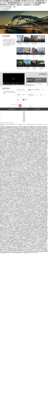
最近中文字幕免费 (18, 196)
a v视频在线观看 (27, 138)
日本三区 (23, 187)
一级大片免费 (31, 134)
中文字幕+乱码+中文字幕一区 (22, 224)
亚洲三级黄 (25, 247)
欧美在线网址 (5, 208)
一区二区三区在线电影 (6, 240)
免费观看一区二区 (34, 242)
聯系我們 (9, 8)
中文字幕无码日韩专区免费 (40, 145)
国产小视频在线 (26, 172)
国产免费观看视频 (19, 223)
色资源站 (39, 243)
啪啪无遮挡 (8, 126)
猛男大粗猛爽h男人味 (39, 225)
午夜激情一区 (3, 167)
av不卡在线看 (21, 138)
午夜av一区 (14, 168)
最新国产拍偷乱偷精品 (13, 225)
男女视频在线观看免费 (12, 129)
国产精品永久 (10, 193)
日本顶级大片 (42, 169)
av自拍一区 (29, 243)
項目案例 (4, 8)
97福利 (45, 201)
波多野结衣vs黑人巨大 (13, 198)
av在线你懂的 (10, 202)
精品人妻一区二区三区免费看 (38, 193)
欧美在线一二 (40, 183)
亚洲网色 (26, 140)
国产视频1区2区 (12, 194)
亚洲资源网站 (18, 227)
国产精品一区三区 (25, 169)
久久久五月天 (15, 182)
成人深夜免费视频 (12, 192)
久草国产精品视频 (39, 130)
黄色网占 (30, 172)
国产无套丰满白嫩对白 (26, 170)
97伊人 (6, 147)
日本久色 (44, 244)
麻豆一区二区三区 (24, 248)
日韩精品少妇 (32, 129)
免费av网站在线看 (38, 182)
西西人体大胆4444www (35, 184)
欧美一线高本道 (16, 193)
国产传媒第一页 (8, 222)
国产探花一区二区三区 (38, 131)
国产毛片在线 (42, 187)
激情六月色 (21, 193)
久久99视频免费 (26, 131)
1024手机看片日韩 (15, 243)
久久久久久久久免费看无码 (22, 127)
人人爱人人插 (18, 168)
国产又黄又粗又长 (17, 167)
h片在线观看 (34, 238)
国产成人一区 (27, 177)
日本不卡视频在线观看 (43, 231)
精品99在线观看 (19, 250)
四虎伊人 (38, 235)
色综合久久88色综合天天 (24, 148)
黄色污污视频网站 (5, 243)
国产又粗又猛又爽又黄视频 (26, 221)
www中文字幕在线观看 (30, 179)
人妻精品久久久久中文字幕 (35, 229)
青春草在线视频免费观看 (39, 176)
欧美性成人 (3, 241)
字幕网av (14, 138)
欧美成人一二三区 (3, 250)
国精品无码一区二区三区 (10, 201)
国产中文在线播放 (25, 132)
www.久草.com (34, 252)
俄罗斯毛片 (36, 205)
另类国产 (5, 244)
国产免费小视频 (2, 168)
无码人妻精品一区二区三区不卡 (11, 197)
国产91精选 (15, 249)
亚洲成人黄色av (17, 190)
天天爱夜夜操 (2, 207)
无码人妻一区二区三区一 (6, 137)
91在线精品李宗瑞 (33, 237)
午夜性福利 (34, 224)
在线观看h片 (42, 245)
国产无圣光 (41, 147)
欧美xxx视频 (33, 204)
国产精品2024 (7, 132)
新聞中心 (2, 10)
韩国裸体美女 (15, 175)
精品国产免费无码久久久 (15, 148)
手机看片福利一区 (21, 133)
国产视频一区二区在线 (26, 245)
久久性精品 (44, 171)
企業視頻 (6, 9)
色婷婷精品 (8, 183)
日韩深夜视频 (12, 136)
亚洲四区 (1, 131)
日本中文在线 (7, 223)
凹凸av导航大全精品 (43, 127)
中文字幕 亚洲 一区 (6, 226)
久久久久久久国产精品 (40, 220)
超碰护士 (30, 140)
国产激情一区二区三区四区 (23, 134)
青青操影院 (21, 236)
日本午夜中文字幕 (3, 182)
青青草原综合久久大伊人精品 (22, 203)
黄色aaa (40, 164)
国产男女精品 (34, 208)
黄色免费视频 (25, 193)
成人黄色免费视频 (14, 150)
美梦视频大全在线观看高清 (20, 234)
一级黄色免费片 (40, 236)
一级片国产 (11, 177)
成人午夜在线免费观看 (36, 195)
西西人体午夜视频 (33, 136)
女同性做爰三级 (9, 144)
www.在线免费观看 (22, 229)
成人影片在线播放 (37, 248)
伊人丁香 (15, 203)
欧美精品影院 (20, 244)
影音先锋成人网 (15, 186)
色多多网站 (39, 173)
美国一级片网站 (26, 191)
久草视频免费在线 (6, 131)
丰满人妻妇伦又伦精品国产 (23, 204)
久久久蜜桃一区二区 (5, 177)
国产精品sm (36, 143)
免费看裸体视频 (42, 221)
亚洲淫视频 (14, 239)
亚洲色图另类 (29, 225)
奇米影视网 (43, 136)
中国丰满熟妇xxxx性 (28, 200)
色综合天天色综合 (25, 249)
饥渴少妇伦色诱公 (6, 198)
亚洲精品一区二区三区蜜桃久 (36, 133)
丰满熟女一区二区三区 (18, 146)
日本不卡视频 (6, 130)
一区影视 (9, 243)
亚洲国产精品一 (21, 131)
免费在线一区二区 (42, 142)
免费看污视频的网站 (9, 171)
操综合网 (33, 127)
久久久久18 (20, 170)
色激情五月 (32, 143)
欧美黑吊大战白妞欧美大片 (24, 128)
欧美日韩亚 (45, 147)
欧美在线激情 (43, 168)
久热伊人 (36, 230)
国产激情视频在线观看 (44, 206)
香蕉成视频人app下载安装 (14, 241)
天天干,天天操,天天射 (9, 145)
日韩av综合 (17, 238)
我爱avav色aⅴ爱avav (14, 126)
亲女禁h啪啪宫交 (26, 183)
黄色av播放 (4, 183)
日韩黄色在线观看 (13, 223)
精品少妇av (9, 142)
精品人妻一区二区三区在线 (24, 163)
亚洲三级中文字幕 (15, 236)
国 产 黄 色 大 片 (10, 251)
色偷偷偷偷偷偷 (17, 163)
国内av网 (10, 226)
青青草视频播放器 (11, 135)
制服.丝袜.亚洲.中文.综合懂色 (34, 185)
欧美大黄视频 (20, 230)
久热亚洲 (44, 204)
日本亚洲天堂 (32, 245)
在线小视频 (13, 184)
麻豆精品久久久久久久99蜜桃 (29, 239)
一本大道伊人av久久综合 (17, 185)
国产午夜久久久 (9, 235)
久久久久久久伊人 (15, 176)
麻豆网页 (2, 134)
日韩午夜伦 (26, 220)
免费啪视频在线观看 (7, 184)
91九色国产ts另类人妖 (31, 196)
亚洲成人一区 (22, 149)
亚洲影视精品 (12, 196)
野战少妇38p (43, 237)
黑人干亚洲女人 (35, 232)
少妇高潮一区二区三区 (38, 239)
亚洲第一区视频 (26, 189)
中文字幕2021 (9, 239)
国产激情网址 (8, 250)
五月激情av (19, 198)
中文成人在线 (40, 250)
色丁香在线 (3, 231)
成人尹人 (30, 186)
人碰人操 (38, 208)
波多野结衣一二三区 (9, 169)
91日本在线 (12, 167)
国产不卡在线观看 (31, 248)
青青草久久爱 (18, 137)
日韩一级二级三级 (36, 206)
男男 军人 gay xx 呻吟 (33, 250)
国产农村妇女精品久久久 (38, 207)
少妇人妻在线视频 (28, 133)
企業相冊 (6, 10)
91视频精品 (7, 241)
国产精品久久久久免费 (40, 223)
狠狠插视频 (22, 195)
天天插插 (43, 194)
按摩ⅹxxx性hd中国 (20, 225)
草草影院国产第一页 (3, 148)
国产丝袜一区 (17, 201)
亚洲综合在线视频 (27, 175)
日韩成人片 (43, 173)
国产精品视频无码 (25, 173)
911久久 (35, 244)
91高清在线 (5, 205)
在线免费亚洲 (27, 229)
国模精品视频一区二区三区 (22, 243)
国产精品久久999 (15, 179)
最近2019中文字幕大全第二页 (29, 171)
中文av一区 (28, 143)
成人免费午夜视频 (30, 146)
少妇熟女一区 (30, 233)
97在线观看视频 (19, 245)
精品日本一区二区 (4, 188)
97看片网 (11, 131)
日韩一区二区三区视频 (22, 241)
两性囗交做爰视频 (29, 141)
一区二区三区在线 (28, 168)
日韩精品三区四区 (9, 178)
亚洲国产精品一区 (25, 139)
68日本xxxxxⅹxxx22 (27, 242)
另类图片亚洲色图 (10, 228)
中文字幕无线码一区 (43, 181)
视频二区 (4, 138)
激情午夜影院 (39, 144)
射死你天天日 (41, 146)
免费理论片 (20, 182)
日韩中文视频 (29, 127)
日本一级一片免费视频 (14, 229)
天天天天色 (20, 145)
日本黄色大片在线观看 (39, 204)
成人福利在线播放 (3, 201)
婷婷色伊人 (19, 199)
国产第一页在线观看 (10, 206)
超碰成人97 (23, 227)
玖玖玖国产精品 (33, 175)
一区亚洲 (33, 240)
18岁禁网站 (41, 166)
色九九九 (30, 128)
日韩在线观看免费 (26, 136)
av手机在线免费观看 (33, 177)
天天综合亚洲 (27, 199)
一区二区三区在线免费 (39, 135)
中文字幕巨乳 (41, 184)
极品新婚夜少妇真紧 (13, 199)
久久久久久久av (3, 248)
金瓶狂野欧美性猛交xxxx (7, 164)
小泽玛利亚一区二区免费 (7, 180)
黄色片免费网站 (17, 246)
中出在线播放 (32, 181)
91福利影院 (7, 207)
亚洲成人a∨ (43, 179)
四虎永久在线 (31, 227)
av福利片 (17, 138)
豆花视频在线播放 (28, 184)
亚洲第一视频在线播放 (16, 144)
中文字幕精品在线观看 (24, 130)
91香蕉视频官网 (36, 146)
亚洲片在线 (24, 206)
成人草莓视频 (23, 178)
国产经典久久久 (16, 202)
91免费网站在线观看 (25, 185)
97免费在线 (38, 221)
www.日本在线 (34, 200)
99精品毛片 (44, 150)
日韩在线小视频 (33, 234)
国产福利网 (24, 126)
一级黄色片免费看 (32, 182)
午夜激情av (32, 131)
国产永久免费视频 (40, 224)
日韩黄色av (9, 195)
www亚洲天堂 (18, 233)
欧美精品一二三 (18, 132)
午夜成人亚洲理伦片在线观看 (33, 132)
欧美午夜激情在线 (24, 233)
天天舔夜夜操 (3, 176)
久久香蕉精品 (5, 202)
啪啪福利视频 (36, 191)
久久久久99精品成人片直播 (14, 220)
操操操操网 (4, 144)
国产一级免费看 (29, 142)
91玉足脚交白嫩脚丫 (27, 174)
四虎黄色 (37, 166)
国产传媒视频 (15, 171)
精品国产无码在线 (30, 205)
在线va (29, 204)
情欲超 (41, 196)
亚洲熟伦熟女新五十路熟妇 (11, 248)
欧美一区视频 (22, 201)
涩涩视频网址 (16, 252)
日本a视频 (9, 205)
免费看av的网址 (18, 221)
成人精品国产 (30, 224)
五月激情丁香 (36, 189)
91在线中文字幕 (13, 137)
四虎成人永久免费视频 (23, 252)
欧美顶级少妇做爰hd (3, 142)
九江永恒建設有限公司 (24, 109)
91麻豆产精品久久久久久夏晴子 (14, 130)
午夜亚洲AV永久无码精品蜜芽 (31, 137)
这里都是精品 (34, 148)
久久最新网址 (16, 128)
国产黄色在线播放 (21, 176)
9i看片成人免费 (5, 193)
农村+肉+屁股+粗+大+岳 (5, 196)
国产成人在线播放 (32, 164)
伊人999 (33, 225)
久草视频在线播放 (11, 163)
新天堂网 (18, 222)
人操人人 (37, 197)
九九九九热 (12, 183)
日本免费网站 (16, 204)
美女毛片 (43, 133)
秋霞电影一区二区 (32, 249)
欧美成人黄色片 (20, 175)
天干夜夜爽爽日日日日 (44, 167)
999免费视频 (33, 221)
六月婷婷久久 (21, 191)
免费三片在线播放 (9, 168)
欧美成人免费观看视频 (22, 143)
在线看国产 (28, 241)
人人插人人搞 (4, 191)
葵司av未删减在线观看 (9, 233)
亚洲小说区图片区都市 (6, 221)
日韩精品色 (45, 224)
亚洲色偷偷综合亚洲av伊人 (32, 203)
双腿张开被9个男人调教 (7, 172)
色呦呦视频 (25, 240)
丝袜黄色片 (16, 169)
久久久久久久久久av (14, 247)
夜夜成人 (34, 223)
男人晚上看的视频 (33, 145)
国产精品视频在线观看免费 (17, 188)
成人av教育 (20, 187)
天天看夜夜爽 (17, 136)
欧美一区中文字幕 (42, 172)
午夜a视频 (37, 164)
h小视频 (46, 227)
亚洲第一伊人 (15, 251)
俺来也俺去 (11, 204)
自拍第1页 (6, 237)
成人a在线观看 (11, 140)
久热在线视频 (29, 240)
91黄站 (19, 197)
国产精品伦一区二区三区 (21, 207)
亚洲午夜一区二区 (35, 142)
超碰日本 (14, 245)
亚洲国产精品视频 (42, 226)
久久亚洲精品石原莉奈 (27, 230)
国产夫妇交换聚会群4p (39, 246)
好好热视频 (3, 132)
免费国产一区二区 (32, 176)
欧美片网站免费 (32, 251)
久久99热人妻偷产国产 (40, 192)
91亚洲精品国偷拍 (11, 237)
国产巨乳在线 (7, 220)
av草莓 (43, 130)
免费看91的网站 (15, 244)
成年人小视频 (32, 170)
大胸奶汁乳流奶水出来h (32, 173)
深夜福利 (1, 228)
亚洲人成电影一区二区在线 (11, 173)
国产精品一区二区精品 (19, 240)
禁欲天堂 (13, 165)
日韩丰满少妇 (31, 189)
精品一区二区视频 (36, 172)
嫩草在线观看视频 (40, 244)
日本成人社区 (42, 149)
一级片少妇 (5, 179)
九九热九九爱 (15, 177)
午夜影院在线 (10, 188)
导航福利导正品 (41, 230)
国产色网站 (12, 252)
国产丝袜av (8, 252)
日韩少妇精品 (24, 146)
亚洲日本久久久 (20, 171)
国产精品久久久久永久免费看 (24, 164)
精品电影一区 (14, 195)
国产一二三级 (8, 143)
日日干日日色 (31, 183)
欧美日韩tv (14, 226)
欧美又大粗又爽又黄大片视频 (27, 231)
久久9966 (33, 188)
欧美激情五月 (10, 166)
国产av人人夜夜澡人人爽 (13, 162)
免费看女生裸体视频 (29, 206)
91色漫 (44, 207)
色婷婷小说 (35, 247)
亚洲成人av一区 (17, 237)
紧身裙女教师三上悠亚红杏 (19, 242)
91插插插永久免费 (25, 182)
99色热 (38, 149)
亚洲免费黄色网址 (42, 198)
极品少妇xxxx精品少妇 (43, 202)
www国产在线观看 (41, 205)
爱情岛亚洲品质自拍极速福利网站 (9, 238)
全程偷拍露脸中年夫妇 (6, 229)
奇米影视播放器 (9, 138)
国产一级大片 (4, 246)
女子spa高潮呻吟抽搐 (15, 180)
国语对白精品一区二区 (41, 177)
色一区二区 (32, 191)
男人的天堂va (29, 252)
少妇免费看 (4, 146)
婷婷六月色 (25, 202)
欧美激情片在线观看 (32, 144)
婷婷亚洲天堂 (43, 180)
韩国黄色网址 (37, 129)
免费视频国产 (43, 203)
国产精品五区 (17, 149)
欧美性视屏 (2, 242)
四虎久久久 (9, 179)
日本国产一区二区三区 (39, 249)
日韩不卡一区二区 (5, 129)
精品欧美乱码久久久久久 (42, 134)
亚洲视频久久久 (10, 224)
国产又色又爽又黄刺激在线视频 (9, 190)
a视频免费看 (11, 175)
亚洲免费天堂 (34, 201)
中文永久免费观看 (36, 202)
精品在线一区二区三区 (27, 192)
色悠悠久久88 (34, 174)
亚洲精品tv (2, 190)
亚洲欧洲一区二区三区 (29, 187)
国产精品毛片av (32, 135)
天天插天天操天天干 (26, 145)
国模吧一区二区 (25, 147)
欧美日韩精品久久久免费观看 (39, 227)
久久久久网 (21, 220)
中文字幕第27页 (18, 173)
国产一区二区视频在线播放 (30, 246)
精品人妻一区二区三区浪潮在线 (23, 251)
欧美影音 (15, 224)
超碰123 (29, 220)
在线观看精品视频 (34, 241)
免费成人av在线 (35, 128)
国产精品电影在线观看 (40, 234)
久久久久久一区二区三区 (5, 136)
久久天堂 (13, 174)
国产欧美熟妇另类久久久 (15, 139)
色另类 (41, 208)
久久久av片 (41, 191)
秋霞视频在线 (3, 252)
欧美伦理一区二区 (5, 227)
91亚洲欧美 (37, 147)
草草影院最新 (19, 249)
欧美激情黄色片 (3, 200)
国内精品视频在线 (20, 172)
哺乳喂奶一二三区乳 (31, 130)
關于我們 (2, 9)
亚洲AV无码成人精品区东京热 (39, 190)
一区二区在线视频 (9, 249)
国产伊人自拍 (38, 237)
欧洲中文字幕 (7, 134)
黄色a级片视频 (5, 166)
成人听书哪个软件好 (41, 242)
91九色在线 (45, 193)
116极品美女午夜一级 (42, 132)
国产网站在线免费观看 (7, 127)
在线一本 (2, 163)
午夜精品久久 (20, 141)
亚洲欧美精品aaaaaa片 (12, 227)
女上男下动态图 (11, 133)
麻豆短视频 (39, 194)
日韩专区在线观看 (36, 231)
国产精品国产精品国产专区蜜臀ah (5, 141)
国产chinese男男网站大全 (13, 232)
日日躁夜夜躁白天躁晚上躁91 (23, 208)
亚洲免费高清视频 (21, 177)
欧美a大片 (8, 185)
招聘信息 (9, 9)
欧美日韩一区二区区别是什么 (26, 167)
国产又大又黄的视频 (12, 181)
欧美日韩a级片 (31, 169)
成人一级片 (42, 195)
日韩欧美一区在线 (28, 201)
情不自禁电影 (24, 228)
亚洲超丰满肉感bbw (10, 146)
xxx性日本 (4, 174)
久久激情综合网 (42, 197)
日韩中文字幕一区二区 (38, 171)
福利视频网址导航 (9, 182)
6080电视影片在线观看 (44, 140)
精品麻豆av (7, 162)
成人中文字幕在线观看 (24, 190)
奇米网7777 (42, 229)
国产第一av (27, 227)
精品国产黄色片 (23, 197)
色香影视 (4, 228)
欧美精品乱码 (45, 249)
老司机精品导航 (43, 248)
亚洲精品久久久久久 (33, 199)
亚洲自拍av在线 (33, 192)
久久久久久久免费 (5, 186)
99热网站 (32, 168)
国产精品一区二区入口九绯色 (30, 162)
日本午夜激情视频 (39, 150)
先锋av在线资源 (2, 171)
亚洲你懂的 (13, 234)
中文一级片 (13, 205)
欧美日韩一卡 (9, 200)
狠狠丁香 (21, 136)
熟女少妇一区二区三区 (15, 191)
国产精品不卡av (34, 243)
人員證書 (4, 10)
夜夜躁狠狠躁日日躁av (18, 231)
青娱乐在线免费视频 (14, 143)
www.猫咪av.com (5, 170)
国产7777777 (34, 235)
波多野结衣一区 (29, 235)
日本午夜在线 (10, 244)
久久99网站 (27, 176)
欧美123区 (33, 167)
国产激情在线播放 (41, 139)
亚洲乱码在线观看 (38, 162)
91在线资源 (6, 175)
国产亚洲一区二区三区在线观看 (27, 165)
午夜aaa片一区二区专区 (11, 246)
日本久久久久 (15, 170)
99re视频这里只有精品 (18, 206)
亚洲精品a (1, 128)
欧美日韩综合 (24, 235)
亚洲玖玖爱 (25, 232)
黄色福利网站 (37, 196)
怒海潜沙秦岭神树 (5, 189)
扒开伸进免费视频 (37, 179)
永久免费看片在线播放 (22, 179)
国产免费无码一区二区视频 (18, 189)
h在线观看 (28, 129)
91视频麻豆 (20, 126)
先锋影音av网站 (43, 243)
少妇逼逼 (4, 204)
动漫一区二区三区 (30, 247)
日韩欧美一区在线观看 (37, 165)
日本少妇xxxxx (13, 221)
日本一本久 (30, 194)
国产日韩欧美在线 (26, 181)
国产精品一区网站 (41, 232)
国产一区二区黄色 (33, 163)
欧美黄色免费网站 (42, 222)
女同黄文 (38, 203)
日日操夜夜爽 (17, 194)
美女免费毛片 (40, 186)
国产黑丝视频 (8, 247)
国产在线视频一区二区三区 (13, 187)
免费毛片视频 (43, 137)
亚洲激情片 (35, 139)
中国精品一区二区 (36, 187)
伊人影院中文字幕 (29, 178)
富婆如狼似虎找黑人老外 (15, 142)
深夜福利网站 (34, 141)
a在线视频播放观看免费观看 (21, 129)
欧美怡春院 (31, 223)
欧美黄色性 (38, 138)
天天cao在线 (38, 127)
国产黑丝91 (2, 130)
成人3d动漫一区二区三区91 (16, 235)
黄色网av (6, 163)
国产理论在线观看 (36, 198)
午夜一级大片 (11, 128)
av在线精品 (35, 134)
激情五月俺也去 (29, 222)
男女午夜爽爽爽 (9, 174)
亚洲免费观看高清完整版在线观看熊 (33, 228)
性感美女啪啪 (23, 246)
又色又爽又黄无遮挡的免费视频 (25, 226)
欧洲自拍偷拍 (4, 251)
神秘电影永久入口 (15, 164)
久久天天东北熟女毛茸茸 (18, 135)
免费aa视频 (45, 200)
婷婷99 (24, 141)
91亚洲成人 (15, 166)
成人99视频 (8, 167)
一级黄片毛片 (18, 248)
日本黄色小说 (29, 180)
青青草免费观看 (42, 228)
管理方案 (6, 8)
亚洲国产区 (43, 165)
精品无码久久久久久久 (26, 250)
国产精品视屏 (30, 150)
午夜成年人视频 (44, 144)
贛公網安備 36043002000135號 (34, 106)
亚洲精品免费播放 (33, 138)
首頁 (1, 8)
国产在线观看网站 (6, 199)
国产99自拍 (9, 148)
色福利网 (40, 126)
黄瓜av (2, 187)
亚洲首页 (14, 233)
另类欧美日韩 (40, 128)
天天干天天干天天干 (39, 238)
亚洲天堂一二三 (17, 140)
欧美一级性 (5, 230)
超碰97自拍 (9, 191)
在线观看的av (15, 147)
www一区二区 (37, 240)
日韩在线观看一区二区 (40, 175)
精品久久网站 (39, 199)
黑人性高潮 (23, 137)
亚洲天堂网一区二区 (40, 201)
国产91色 (3, 147)
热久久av (44, 246)
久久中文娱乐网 (14, 172)
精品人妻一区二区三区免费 (14, 134)
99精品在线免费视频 (20, 239)
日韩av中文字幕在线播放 (9, 231)
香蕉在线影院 (30, 236)
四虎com (25, 225)
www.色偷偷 (35, 233)
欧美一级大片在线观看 (20, 200)
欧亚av (12, 185)
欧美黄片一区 (31, 190)
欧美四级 (34, 150)
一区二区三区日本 (26, 135)
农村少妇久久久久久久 (44, 129)
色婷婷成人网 (20, 247)
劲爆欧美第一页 (41, 143)
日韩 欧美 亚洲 (33, 220)
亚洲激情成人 (8, 150)
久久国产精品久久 (41, 247)
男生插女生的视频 (19, 165)
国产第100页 (6, 187)
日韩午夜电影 (20, 147)
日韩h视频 (27, 237)
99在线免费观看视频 (34, 226)
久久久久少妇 (31, 244)
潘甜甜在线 (6, 224)
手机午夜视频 (13, 250)
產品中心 (4, 9)
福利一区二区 (43, 138)
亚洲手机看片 (23, 198)
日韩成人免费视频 (15, 141)
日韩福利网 (10, 186)
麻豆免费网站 (22, 184)
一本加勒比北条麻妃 (40, 233)
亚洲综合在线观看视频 (17, 178)
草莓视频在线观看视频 (8, 165)
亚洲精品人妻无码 (23, 142)
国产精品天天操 (2, 145)
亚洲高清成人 (30, 193)
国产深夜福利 (38, 136)
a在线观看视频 (27, 234)
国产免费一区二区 (9, 245)
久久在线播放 (4, 206)
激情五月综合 (30, 232)
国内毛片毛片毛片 (32, 147)
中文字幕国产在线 (40, 200)
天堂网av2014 (6, 192)
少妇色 (20, 139)
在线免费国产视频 (24, 196)
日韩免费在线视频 (14, 127)
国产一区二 (10, 208)
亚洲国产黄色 (10, 230)
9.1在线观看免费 (25, 223)
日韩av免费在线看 (43, 178)
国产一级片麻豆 (35, 126)
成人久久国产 (22, 140)
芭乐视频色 (10, 170)
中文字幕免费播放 (29, 126)
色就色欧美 (16, 133)
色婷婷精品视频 (34, 149)
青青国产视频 (31, 139)
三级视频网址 (37, 251)
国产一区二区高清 (37, 169)
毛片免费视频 (4, 185)
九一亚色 (7, 204)
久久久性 (9, 234)
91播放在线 (12, 240)
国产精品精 (37, 170)
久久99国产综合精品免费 (36, 180)
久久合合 (27, 166)
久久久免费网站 (20, 232)
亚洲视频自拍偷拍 (28, 238)
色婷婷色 (37, 163)
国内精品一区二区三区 (13, 207)
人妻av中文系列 (14, 222)
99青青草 (18, 226)
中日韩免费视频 (16, 228)
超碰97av (30, 148)
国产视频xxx (17, 184)
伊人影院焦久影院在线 (6, 139)
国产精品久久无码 (29, 198)
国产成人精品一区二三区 (21, 166)
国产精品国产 (10, 147)
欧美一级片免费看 (35, 186)
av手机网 (6, 135)
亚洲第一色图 (37, 245)
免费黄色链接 (15, 131)
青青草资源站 (15, 145)
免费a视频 (17, 181)
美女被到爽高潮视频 (19, 192)
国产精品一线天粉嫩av (23, 180)
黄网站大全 (33, 230)
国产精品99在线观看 (21, 162)
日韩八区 (45, 189)
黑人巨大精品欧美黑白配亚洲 (9, 242)
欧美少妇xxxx (39, 148)
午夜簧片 (21, 181)
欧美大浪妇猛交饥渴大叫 (43, 170)
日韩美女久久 (37, 167)
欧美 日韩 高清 (38, 137)
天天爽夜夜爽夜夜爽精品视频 (42, 141)
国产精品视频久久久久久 (25, 144)
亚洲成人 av (7, 225)
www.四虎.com (41, 189)
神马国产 (22, 199)
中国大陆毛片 (35, 236)
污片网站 (6, 133)
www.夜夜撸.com (37, 168)
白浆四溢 (5, 195)
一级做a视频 (11, 203)
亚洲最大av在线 (6, 128)
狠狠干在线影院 (13, 132)
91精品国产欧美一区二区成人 (23, 186)
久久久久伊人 (29, 188)
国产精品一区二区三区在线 (4, 194)
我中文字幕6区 (37, 181)
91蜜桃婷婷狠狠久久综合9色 (30, 197)
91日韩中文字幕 (15, 230)
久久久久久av (2, 225)
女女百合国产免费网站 (28, 195)
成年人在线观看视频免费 (20, 174)
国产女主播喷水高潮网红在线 (42, 241)
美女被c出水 (4, 197)
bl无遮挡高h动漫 (18, 205)
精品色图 (18, 195)
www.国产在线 (6, 203)
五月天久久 (36, 183)
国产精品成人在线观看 (36, 178)
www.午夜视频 (10, 189)
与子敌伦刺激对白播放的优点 (10, 149)
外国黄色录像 (25, 236)
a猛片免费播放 (34, 194)
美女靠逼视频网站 (24, 222)
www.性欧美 (21, 202)
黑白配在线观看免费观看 (18, 183)
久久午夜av (20, 169)
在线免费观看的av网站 (36, 140)
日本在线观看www (36, 222)
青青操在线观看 (43, 235)
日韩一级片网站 (8, 176)
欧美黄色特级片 (24, 205)
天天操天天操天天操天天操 (22, 150)
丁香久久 (46, 130)
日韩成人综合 (30, 202)
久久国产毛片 (40, 188)
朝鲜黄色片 (7, 140)
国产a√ (20, 228)
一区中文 (22, 168)
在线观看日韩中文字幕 (30, 207)
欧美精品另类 (39, 174)
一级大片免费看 (26, 244)
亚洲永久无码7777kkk (24, 194)
